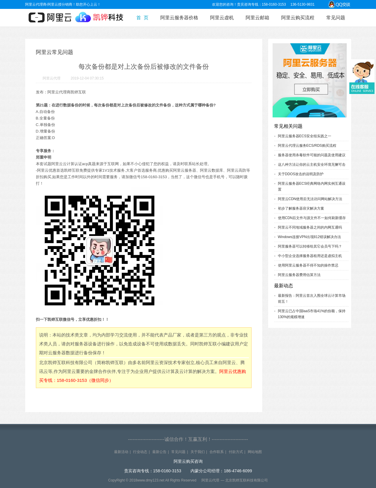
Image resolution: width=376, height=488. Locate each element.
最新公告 (159, 452)
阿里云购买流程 (297, 17)
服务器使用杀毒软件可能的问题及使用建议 (311, 155)
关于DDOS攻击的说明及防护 (301, 174)
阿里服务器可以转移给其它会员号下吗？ (310, 246)
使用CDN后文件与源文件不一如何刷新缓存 (312, 218)
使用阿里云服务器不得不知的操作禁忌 (308, 265)
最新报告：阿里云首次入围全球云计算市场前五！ (311, 299)
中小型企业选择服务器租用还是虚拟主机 (310, 256)
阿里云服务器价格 (179, 17)
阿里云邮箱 (257, 17)
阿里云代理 (51, 78)
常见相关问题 (288, 126)
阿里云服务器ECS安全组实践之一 (305, 136)
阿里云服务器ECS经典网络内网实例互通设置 (312, 186)
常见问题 (335, 17)
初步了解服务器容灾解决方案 (301, 208)
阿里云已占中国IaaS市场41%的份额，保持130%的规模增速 (312, 314)
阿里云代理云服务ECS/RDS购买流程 (307, 145)
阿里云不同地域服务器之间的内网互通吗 (310, 227)
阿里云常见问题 (54, 52)
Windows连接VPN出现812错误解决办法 (309, 237)
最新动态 (283, 285)
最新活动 (121, 452)
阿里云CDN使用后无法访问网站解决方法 (310, 199)
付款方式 (236, 452)
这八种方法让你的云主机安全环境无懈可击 (311, 164)
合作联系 (216, 452)
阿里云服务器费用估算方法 (299, 275)
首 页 (142, 17)
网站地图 (255, 452)
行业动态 (140, 452)
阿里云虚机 (222, 17)
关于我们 (198, 452)
